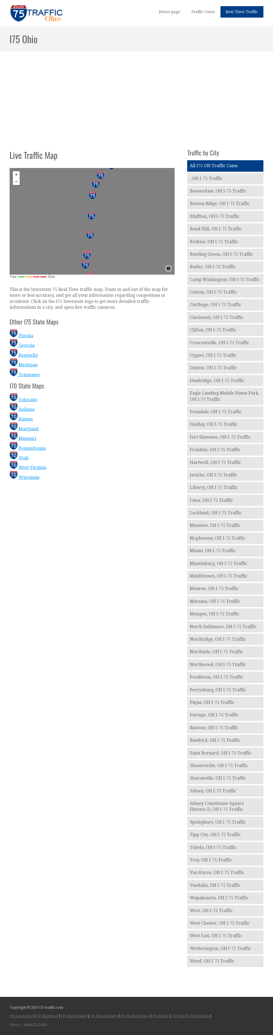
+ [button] (16, 174)
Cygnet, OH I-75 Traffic (213, 355)
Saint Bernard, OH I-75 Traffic (220, 753)
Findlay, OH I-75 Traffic (214, 424)
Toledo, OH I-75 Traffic (213, 847)
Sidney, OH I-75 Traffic (213, 790)
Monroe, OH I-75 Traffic (214, 588)
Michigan (24, 364)
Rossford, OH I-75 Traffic (215, 740)
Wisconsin (24, 477)
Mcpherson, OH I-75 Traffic (218, 538)
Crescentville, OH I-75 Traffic (219, 342)
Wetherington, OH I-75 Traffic (220, 948)
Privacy (15, 1024)
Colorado (23, 399)
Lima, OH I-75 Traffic (211, 500)
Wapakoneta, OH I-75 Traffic (219, 897)
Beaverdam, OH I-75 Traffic (218, 191)
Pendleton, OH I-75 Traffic (216, 677)
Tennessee (25, 374)
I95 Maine (160, 1016)
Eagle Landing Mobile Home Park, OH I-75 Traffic (224, 396)
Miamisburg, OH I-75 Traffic (218, 563)
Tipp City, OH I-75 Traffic (215, 834)
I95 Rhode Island (74, 1016)
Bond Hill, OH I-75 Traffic (216, 228)
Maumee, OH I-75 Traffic (215, 525)
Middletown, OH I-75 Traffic (218, 576)
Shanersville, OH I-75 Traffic (219, 765)
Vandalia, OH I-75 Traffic (215, 885)
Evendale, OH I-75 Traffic (216, 411)
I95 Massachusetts (103, 1016)
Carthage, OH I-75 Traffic (215, 304)
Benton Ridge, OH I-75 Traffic (220, 203)
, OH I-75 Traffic (206, 178)
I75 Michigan (198, 1016)
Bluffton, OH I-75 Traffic (214, 216)
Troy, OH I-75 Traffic (211, 859)
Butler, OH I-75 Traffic (213, 266)
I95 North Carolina (135, 1016)
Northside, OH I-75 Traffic (216, 651)
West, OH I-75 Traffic (211, 910)
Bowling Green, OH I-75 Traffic (221, 254)
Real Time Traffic (242, 12)
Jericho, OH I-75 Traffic (213, 475)
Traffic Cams (203, 12)
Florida (21, 335)
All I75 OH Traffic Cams (214, 165)
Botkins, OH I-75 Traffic (214, 241)
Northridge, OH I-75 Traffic (218, 639)
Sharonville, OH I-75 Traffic (218, 778)
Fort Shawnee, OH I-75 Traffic (220, 437)
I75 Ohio (178, 1016)
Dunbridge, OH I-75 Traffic (217, 380)
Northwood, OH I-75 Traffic (218, 664)
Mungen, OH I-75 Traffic (214, 613)
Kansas (21, 419)
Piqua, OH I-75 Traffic (212, 702)
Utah (19, 457)
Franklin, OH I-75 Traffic (215, 449)
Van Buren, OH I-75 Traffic (217, 872)
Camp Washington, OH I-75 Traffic (225, 279)
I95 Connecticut (21, 1016)
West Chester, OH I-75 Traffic (220, 923)
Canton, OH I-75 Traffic (213, 292)
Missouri (23, 438)
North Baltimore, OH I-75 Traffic (223, 626)
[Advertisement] (136, 94)
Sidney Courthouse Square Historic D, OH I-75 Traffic (217, 806)
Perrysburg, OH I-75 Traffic (218, 689)
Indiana (22, 409)
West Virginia (28, 467)
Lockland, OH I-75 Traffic (216, 512)
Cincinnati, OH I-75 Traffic (216, 317)
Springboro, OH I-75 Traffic (218, 822)
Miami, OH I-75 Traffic (213, 550)
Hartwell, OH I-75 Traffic (215, 462)
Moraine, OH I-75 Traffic (215, 601)
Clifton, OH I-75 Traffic (213, 329)
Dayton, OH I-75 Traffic (213, 367)
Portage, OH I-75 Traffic (214, 714)
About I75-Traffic (35, 1024)
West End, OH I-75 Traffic (216, 935)
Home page (169, 12)
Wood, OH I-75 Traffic (212, 961)
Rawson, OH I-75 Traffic (214, 727)
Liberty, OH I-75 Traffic (214, 487)
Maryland (24, 428)
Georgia (22, 345)
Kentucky (24, 355)
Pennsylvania (28, 448)
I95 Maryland (47, 1016)
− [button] (16, 181)
